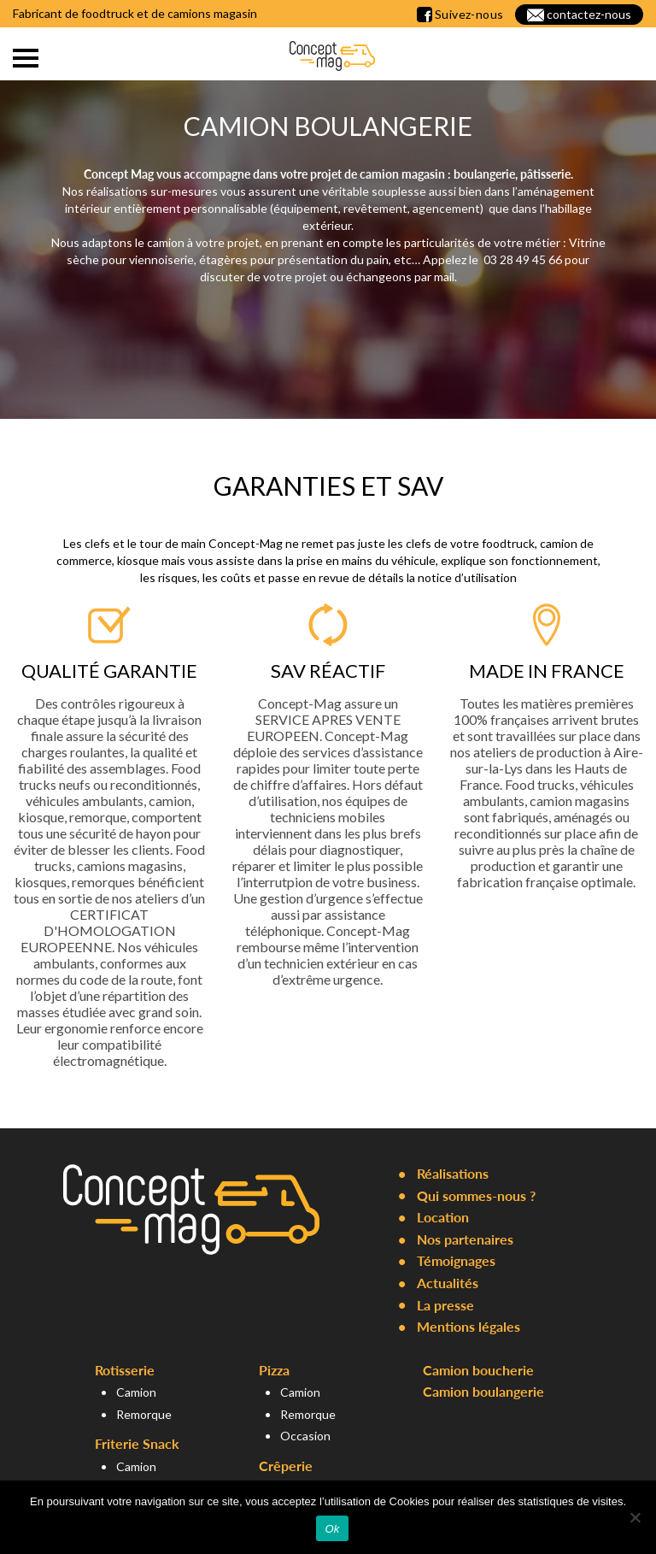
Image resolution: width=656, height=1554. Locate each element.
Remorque (144, 1414)
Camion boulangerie (483, 1391)
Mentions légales (468, 1326)
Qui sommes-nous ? (476, 1195)
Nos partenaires (465, 1239)
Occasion (305, 1435)
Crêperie (286, 1465)
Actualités (447, 1282)
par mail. (434, 276)
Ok (332, 1528)
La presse (445, 1305)
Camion (136, 1392)
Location (443, 1217)
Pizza (274, 1370)
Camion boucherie (478, 1370)
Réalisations (453, 1173)
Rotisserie (125, 1370)
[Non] (634, 1517)
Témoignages (456, 1260)
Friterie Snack (137, 1443)
